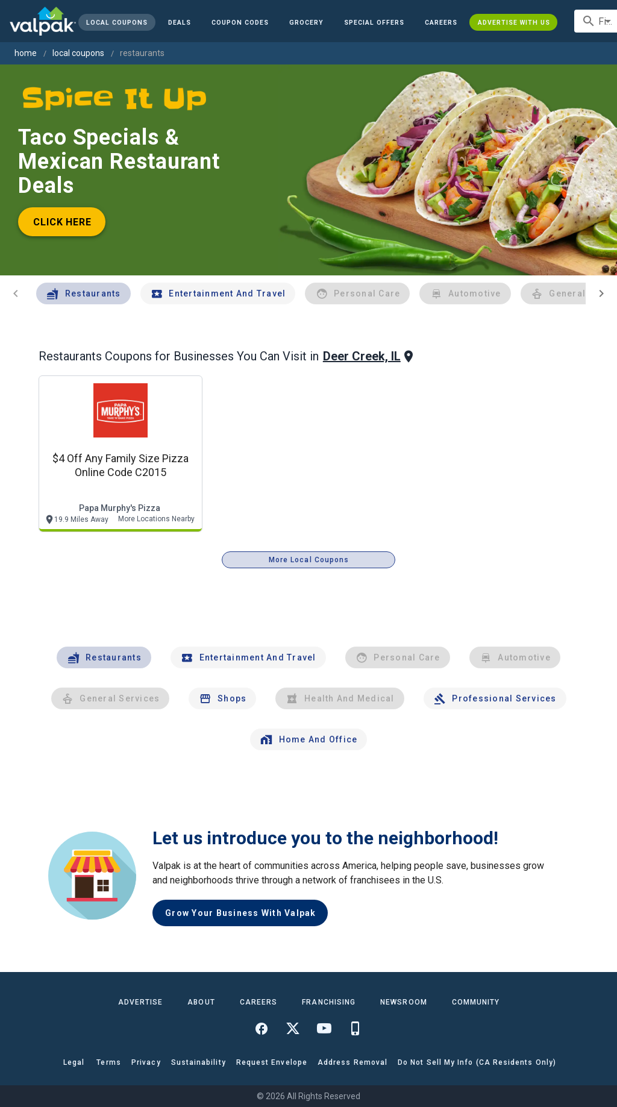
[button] (374, 22)
